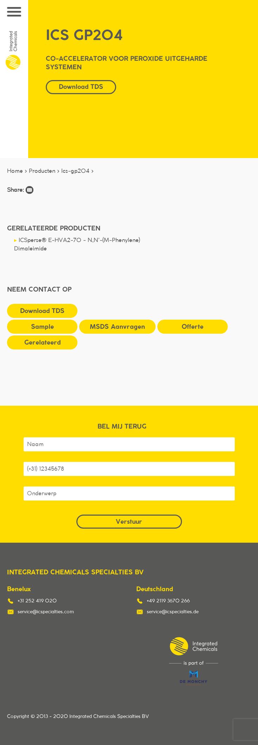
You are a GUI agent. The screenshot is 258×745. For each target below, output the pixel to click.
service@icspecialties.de (173, 611)
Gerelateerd (42, 342)
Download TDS (81, 86)
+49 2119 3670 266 (168, 601)
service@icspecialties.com (46, 611)
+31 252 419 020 (37, 601)
